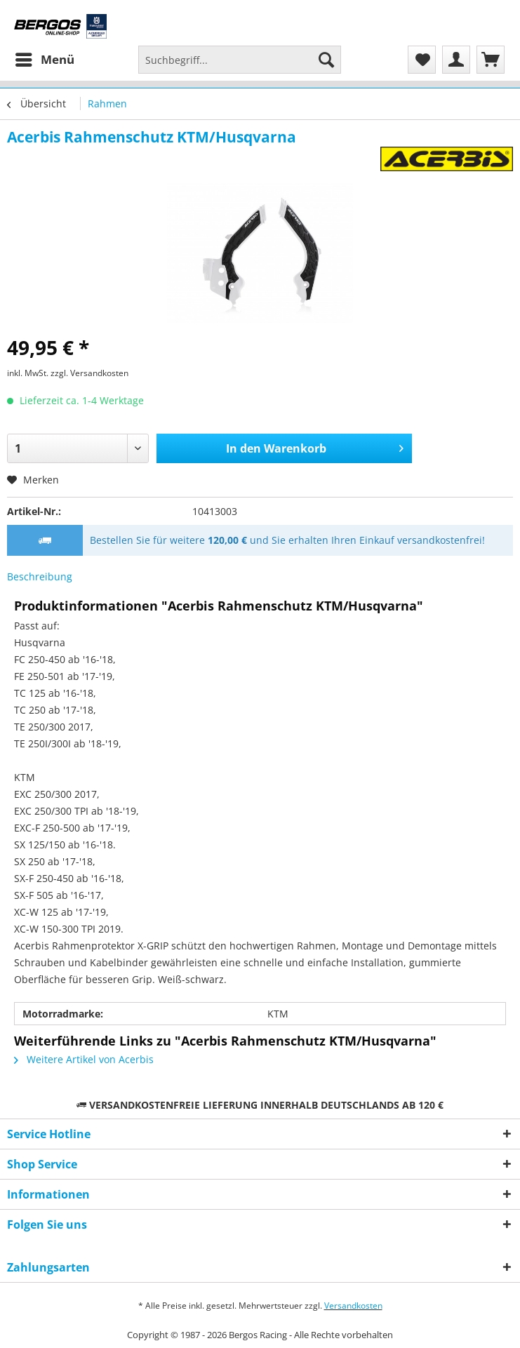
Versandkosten (353, 1306)
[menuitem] (44, 60)
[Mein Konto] (456, 60)
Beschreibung (39, 576)
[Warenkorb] (490, 60)
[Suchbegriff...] (239, 60)
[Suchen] (326, 60)
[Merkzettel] (422, 60)
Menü (44, 57)
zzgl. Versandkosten (89, 373)
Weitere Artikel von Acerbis (84, 1059)
